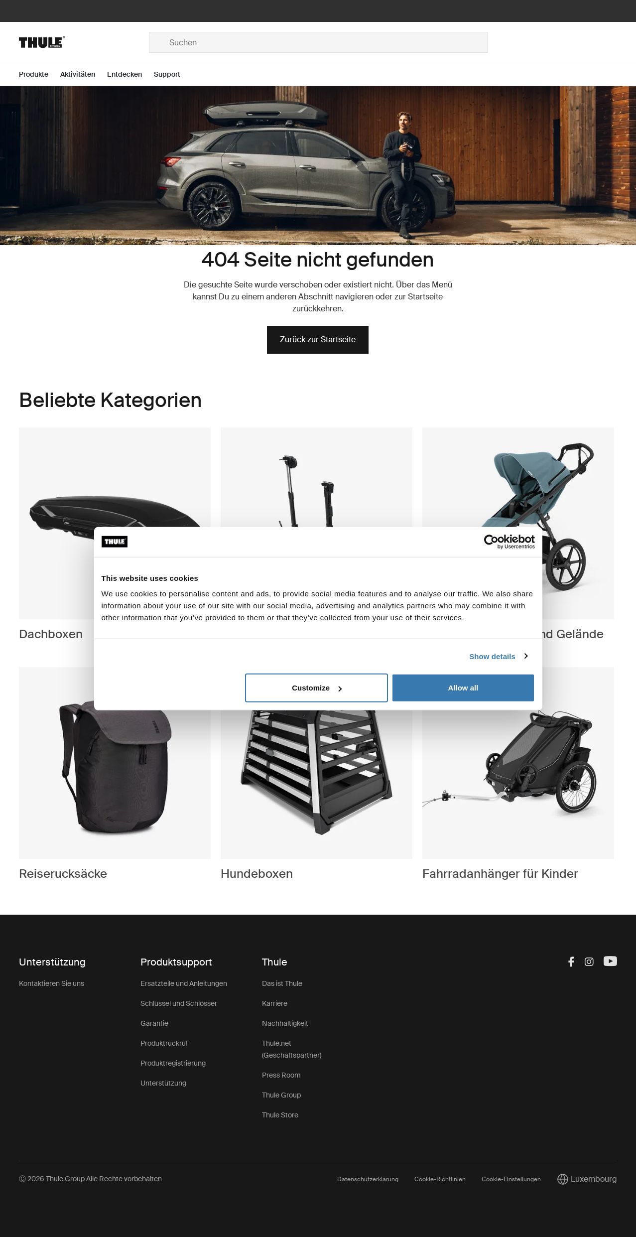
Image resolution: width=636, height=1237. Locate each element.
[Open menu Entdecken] (130, 74)
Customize (317, 688)
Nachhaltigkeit (285, 1023)
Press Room (281, 1075)
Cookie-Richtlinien (440, 1179)
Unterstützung (163, 1083)
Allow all (463, 688)
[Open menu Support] (173, 74)
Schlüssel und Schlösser (178, 1003)
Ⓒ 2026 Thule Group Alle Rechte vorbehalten (90, 1178)
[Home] (83, 42)
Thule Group (281, 1095)
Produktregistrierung (173, 1063)
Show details (492, 656)
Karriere (274, 1003)
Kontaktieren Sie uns (51, 983)
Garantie (154, 1023)
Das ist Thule (282, 983)
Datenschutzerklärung (367, 1179)
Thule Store (280, 1114)
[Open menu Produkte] (39, 74)
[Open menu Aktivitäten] (83, 74)
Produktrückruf (164, 1043)
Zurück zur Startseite (318, 339)
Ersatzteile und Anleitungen (183, 983)
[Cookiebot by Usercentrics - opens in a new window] (491, 541)
